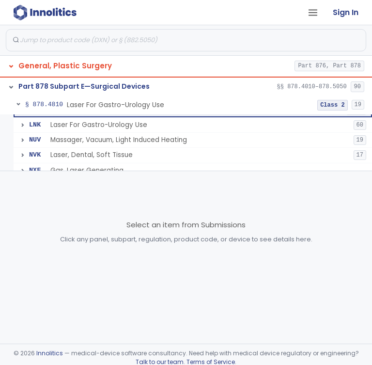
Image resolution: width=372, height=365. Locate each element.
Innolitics (49, 353)
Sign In (345, 12)
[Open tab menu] (313, 12)
